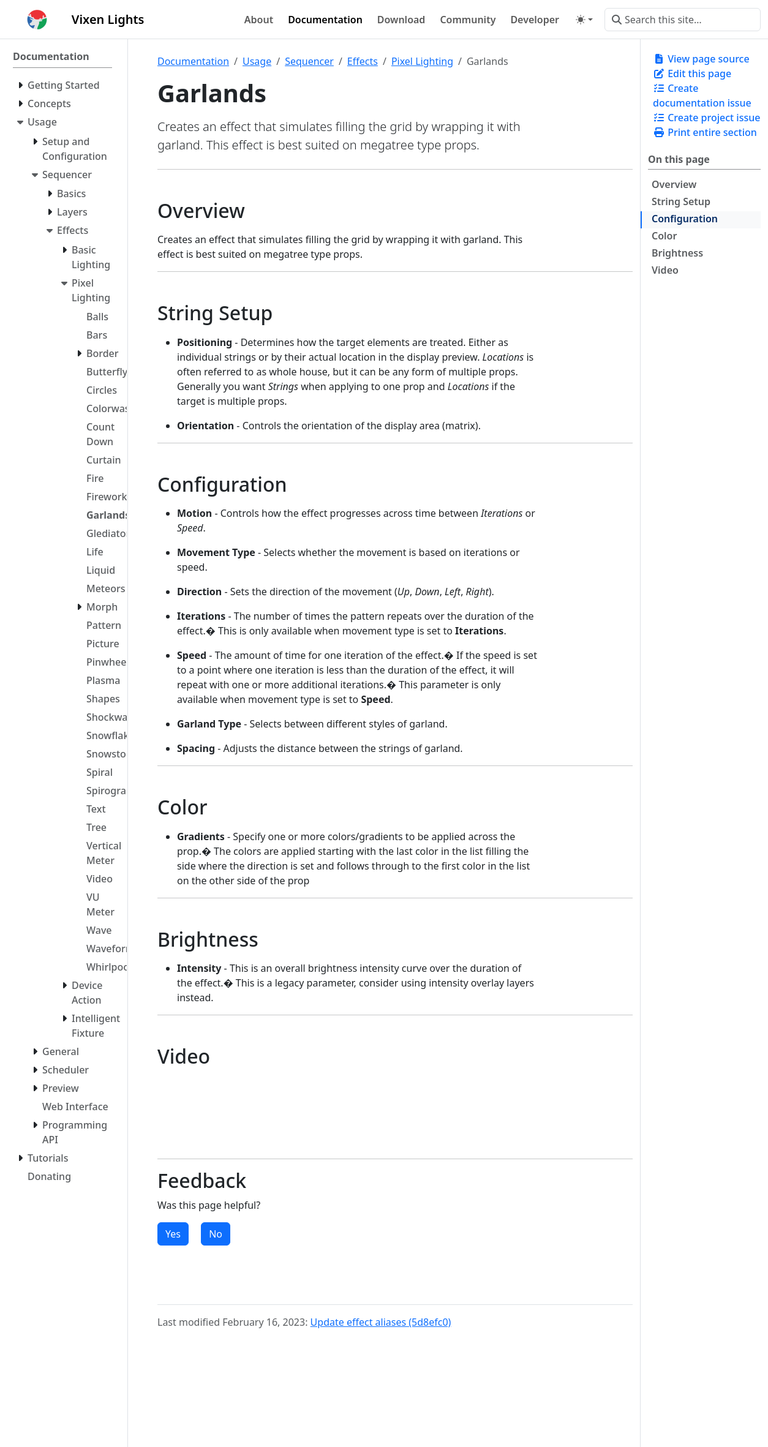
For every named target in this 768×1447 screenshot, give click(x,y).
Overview (674, 184)
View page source (701, 59)
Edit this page (692, 73)
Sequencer (309, 61)
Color (664, 235)
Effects (362, 61)
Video (665, 270)
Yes (173, 1234)
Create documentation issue (702, 95)
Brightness (677, 253)
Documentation (193, 61)
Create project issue (706, 117)
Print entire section (705, 132)
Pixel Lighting (422, 61)
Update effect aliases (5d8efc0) (381, 1322)
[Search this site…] (682, 19)
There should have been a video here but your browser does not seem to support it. (191, 1111)
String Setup (681, 201)
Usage (257, 61)
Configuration (685, 218)
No (215, 1234)
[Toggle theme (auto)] (584, 19)
